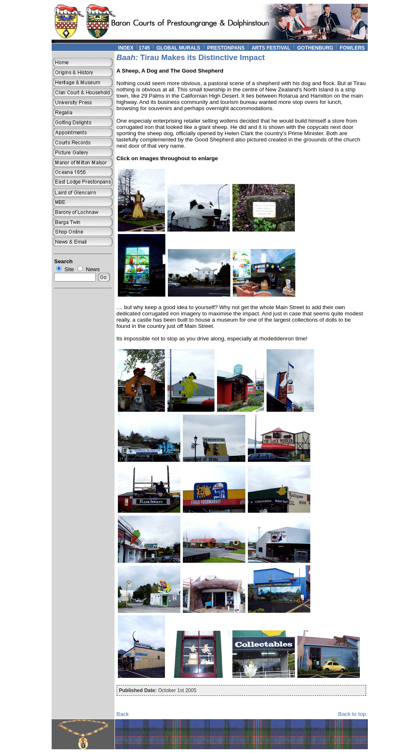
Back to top (352, 714)
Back (123, 714)
